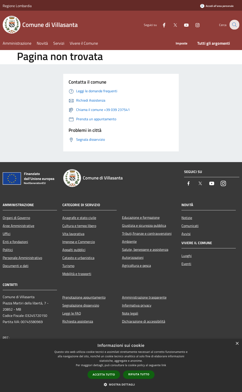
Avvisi (186, 233)
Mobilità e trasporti (76, 273)
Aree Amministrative (18, 225)
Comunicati (190, 225)
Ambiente (129, 241)
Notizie (186, 217)
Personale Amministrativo (22, 257)
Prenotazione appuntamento (84, 297)
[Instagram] (194, 25)
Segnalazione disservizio (80, 305)
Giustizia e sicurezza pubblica (144, 225)
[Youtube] (183, 25)
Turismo (68, 265)
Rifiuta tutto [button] (138, 374)
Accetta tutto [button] (104, 374)
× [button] (237, 343)
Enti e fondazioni (15, 241)
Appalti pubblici (73, 249)
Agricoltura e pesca (136, 265)
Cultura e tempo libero (79, 225)
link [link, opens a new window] (163, 365)
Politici (8, 249)
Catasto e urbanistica (78, 257)
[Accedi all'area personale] (216, 6)
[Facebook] (161, 25)
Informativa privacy (136, 305)
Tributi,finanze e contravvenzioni (147, 233)
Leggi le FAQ (71, 313)
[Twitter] (172, 25)
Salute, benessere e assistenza (145, 249)
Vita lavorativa (73, 233)
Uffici (6, 233)
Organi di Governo (16, 217)
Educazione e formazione (141, 217)
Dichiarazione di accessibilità (143, 321)
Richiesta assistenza (77, 321)
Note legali (130, 313)
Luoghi (186, 255)
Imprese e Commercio (78, 241)
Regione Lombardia (17, 5)
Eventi (186, 263)
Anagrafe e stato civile (79, 217)
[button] (121, 384)
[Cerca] (234, 24)
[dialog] (121, 365)
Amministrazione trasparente (144, 297)
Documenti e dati (15, 265)
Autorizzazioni (133, 257)
